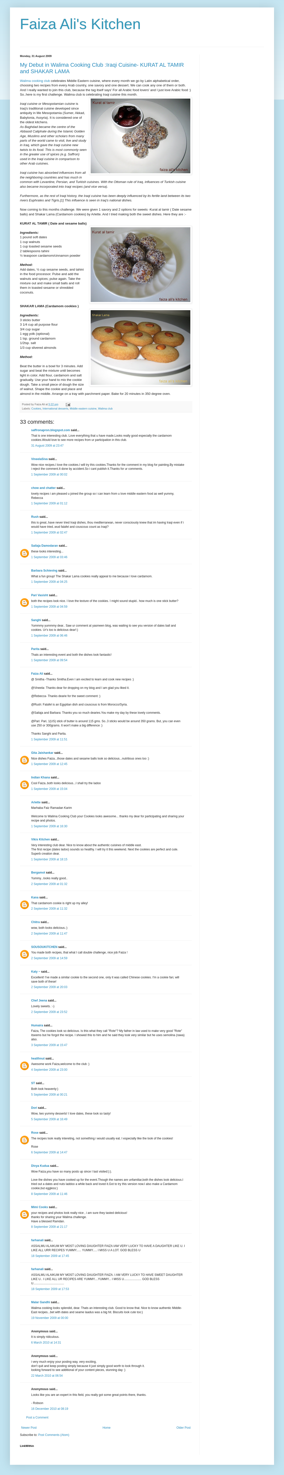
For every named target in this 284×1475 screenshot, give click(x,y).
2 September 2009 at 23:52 (49, 1012)
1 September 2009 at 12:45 (49, 764)
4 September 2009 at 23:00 (49, 1069)
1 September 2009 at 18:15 (49, 859)
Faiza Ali (37, 673)
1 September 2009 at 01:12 (49, 503)
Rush (35, 517)
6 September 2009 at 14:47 (49, 1152)
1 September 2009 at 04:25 (49, 582)
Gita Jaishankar (42, 753)
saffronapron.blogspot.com (50, 430)
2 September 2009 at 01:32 (49, 884)
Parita (35, 649)
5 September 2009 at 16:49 (49, 1119)
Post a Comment (37, 1417)
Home (107, 1427)
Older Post (183, 1427)
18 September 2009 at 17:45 (50, 1256)
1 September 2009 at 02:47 (49, 532)
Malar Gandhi (40, 1302)
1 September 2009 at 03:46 (49, 557)
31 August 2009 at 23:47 (47, 445)
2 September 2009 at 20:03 (49, 987)
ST (33, 1083)
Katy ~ (35, 971)
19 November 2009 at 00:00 (49, 1318)
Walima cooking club (35, 81)
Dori (34, 1108)
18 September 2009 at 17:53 (50, 1289)
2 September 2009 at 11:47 (49, 933)
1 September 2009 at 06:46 (49, 635)
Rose (34, 1132)
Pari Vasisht (39, 595)
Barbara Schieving (44, 570)
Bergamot (38, 872)
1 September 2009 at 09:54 (49, 660)
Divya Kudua (40, 1166)
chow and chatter (43, 488)
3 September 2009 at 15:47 (49, 1045)
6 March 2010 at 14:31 (46, 1342)
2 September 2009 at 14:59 (49, 958)
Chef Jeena (39, 1000)
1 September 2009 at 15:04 (49, 789)
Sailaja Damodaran (44, 545)
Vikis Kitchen (40, 839)
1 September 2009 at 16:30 (49, 826)
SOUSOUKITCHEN (44, 947)
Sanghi (36, 620)
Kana (34, 897)
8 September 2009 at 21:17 (49, 1227)
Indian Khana (40, 777)
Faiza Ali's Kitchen (80, 24)
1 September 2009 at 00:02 (49, 474)
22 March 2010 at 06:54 (47, 1375)
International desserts (55, 408)
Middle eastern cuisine (83, 408)
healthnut (38, 1058)
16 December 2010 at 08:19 (49, 1409)
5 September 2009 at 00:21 (49, 1094)
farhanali (37, 1240)
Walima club (105, 408)
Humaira (37, 1025)
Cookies (36, 408)
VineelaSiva (39, 459)
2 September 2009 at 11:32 (49, 908)
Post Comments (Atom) (53, 1435)
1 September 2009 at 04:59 (49, 606)
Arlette (36, 802)
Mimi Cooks (39, 1207)
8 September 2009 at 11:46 (49, 1194)
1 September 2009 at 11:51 (49, 739)
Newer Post (29, 1427)
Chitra (35, 922)
